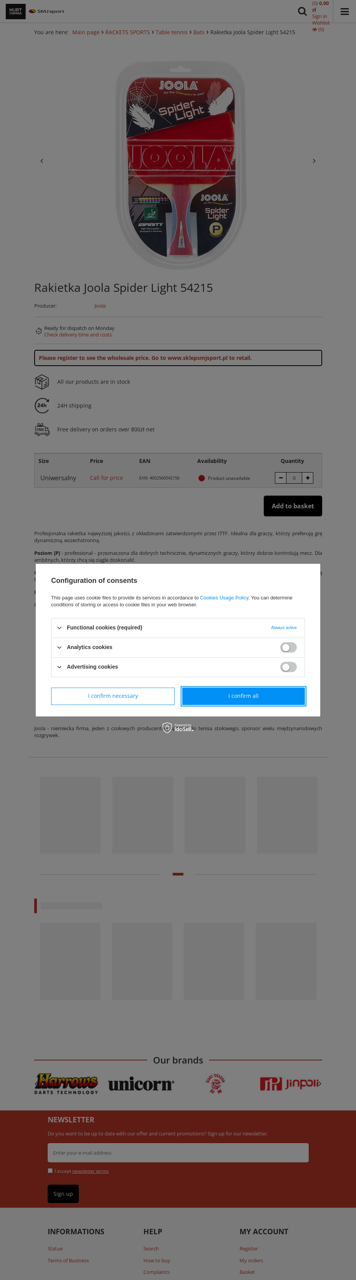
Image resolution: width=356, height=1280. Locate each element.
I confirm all (243, 695)
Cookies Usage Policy (224, 598)
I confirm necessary (113, 695)
